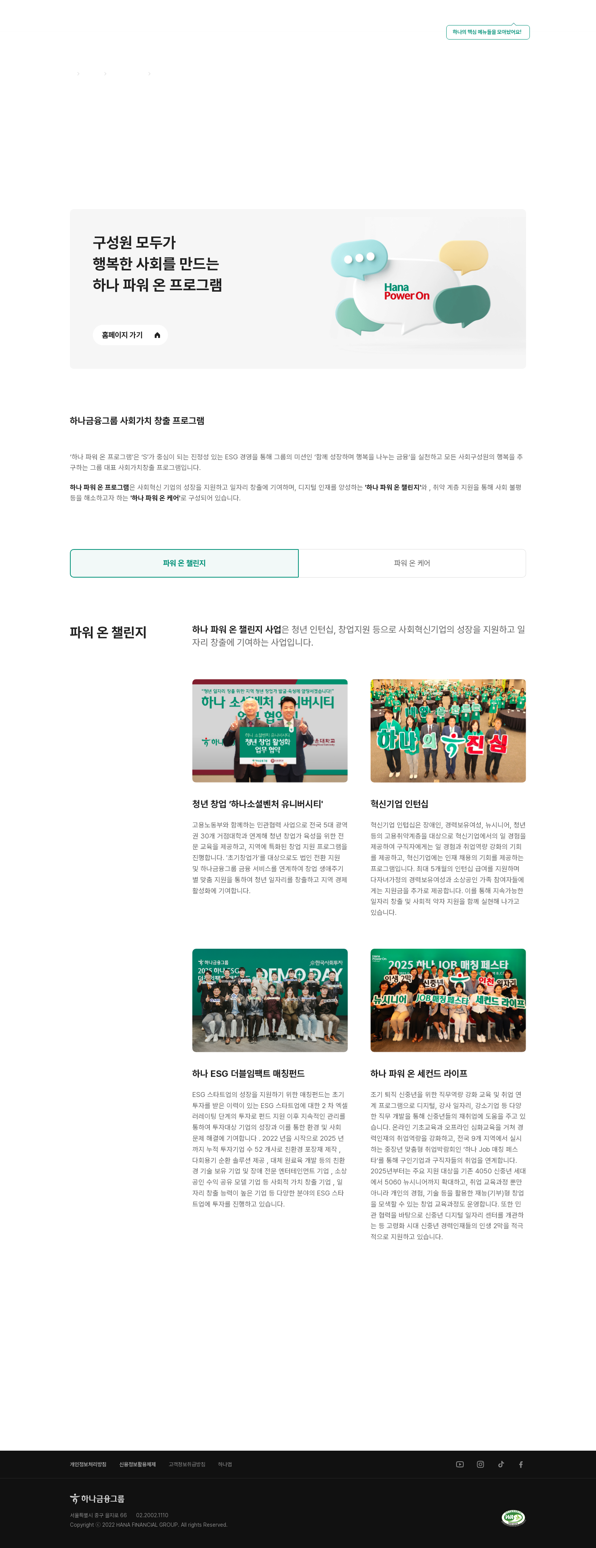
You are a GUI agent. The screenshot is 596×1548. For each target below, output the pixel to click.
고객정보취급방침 (187, 1464)
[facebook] (521, 1464)
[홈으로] (97, 1499)
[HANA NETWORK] (534, 16)
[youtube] (459, 1464)
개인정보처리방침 (88, 1464)
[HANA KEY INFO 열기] (513, 16)
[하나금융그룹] (41, 15)
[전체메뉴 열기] (575, 16)
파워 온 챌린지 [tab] (184, 710)
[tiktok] (501, 1464)
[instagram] (480, 1464)
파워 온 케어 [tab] (412, 710)
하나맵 (225, 1464)
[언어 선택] (554, 16)
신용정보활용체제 (137, 1464)
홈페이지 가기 (122, 335)
